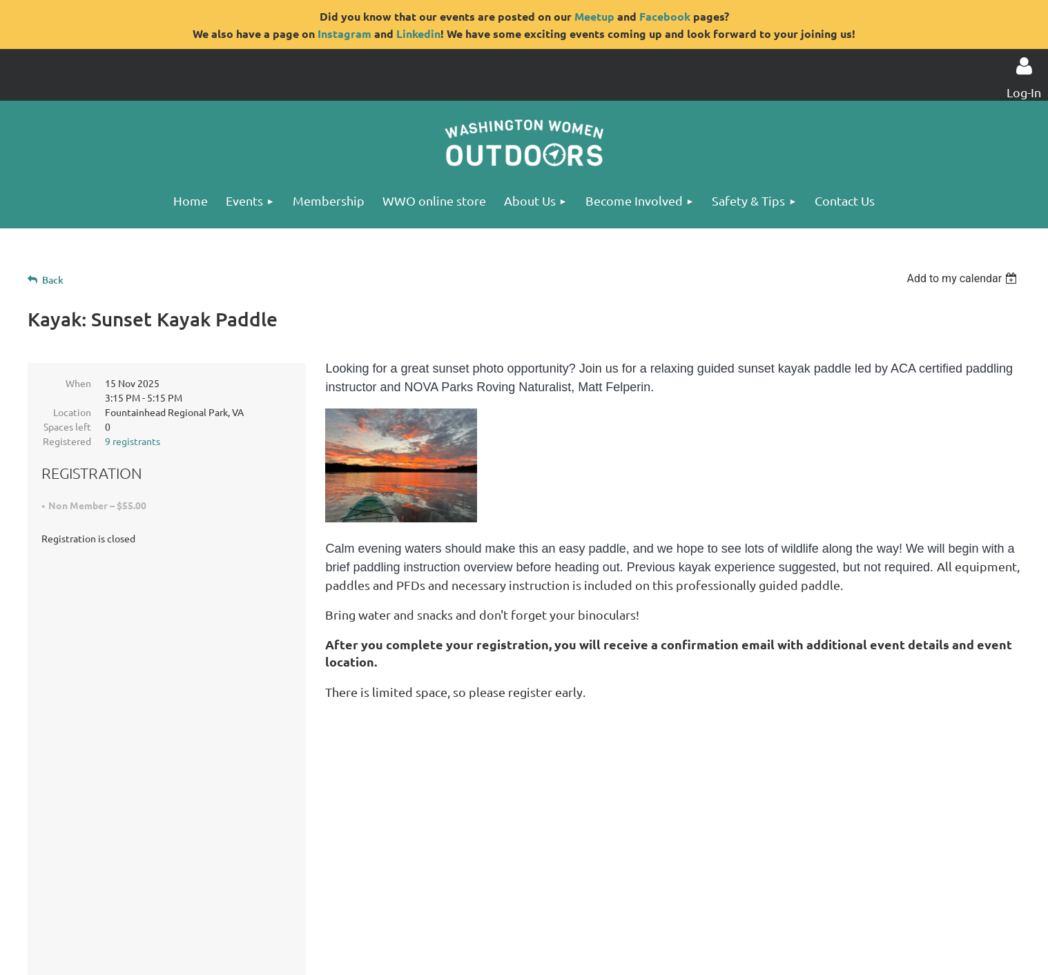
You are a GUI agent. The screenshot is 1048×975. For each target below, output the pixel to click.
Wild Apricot (829, 957)
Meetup (594, 16)
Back (53, 279)
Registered (67, 441)
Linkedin (418, 33)
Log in (1024, 66)
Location (72, 412)
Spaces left (67, 426)
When (78, 383)
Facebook (664, 16)
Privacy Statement (175, 897)
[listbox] (963, 278)
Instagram (344, 33)
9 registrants (132, 441)
